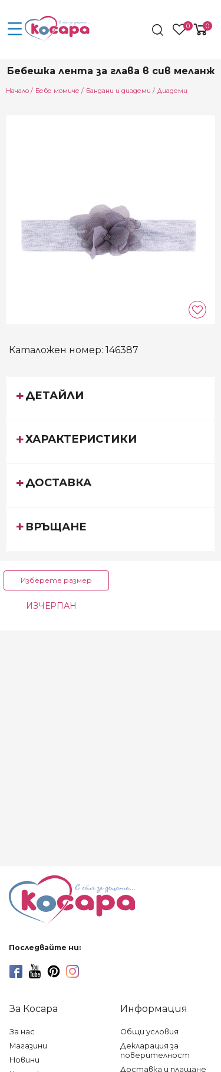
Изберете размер (56, 580)
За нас (22, 1031)
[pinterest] (54, 971)
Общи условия (149, 1031)
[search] (158, 30)
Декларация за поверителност (155, 1050)
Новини (24, 1060)
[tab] (110, 398)
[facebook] (16, 971)
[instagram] (72, 971)
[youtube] (35, 971)
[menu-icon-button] (15, 29)
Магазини (28, 1045)
